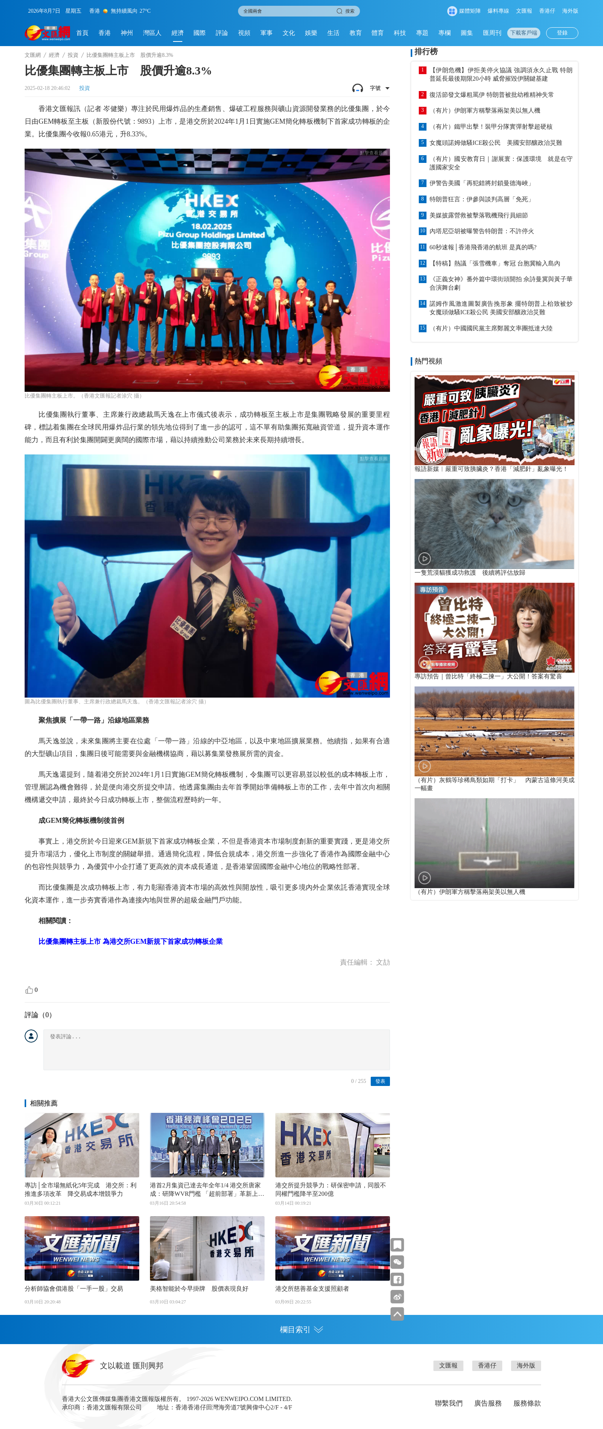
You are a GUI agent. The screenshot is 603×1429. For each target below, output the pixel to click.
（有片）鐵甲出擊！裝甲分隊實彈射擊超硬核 (491, 126)
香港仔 (547, 11)
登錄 (562, 33)
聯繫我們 (449, 1403)
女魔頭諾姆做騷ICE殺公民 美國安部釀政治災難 (496, 142)
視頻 (244, 33)
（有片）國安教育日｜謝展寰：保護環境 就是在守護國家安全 (501, 163)
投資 (73, 55)
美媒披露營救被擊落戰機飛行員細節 (479, 215)
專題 (422, 33)
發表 (380, 1081)
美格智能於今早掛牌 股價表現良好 (199, 1288)
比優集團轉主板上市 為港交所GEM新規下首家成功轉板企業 (130, 941)
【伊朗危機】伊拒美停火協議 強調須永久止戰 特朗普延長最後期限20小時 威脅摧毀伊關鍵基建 (501, 74)
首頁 (82, 33)
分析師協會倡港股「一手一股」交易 (74, 1288)
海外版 (570, 11)
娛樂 (311, 33)
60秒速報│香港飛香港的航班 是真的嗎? (483, 247)
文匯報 (524, 11)
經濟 (178, 33)
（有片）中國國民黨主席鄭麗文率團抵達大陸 (491, 328)
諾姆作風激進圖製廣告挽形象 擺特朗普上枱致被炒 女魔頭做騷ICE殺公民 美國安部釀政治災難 (501, 307)
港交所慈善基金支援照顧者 (312, 1288)
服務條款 (527, 1403)
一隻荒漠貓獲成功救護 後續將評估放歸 (470, 572)
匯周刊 (492, 33)
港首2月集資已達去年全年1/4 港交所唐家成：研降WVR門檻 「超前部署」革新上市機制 (207, 1190)
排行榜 (426, 51)
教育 (356, 33)
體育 (377, 33)
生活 (333, 33)
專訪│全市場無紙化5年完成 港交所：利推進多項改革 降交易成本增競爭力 (81, 1189)
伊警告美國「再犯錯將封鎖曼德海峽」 (482, 183)
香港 (104, 33)
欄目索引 (301, 1329)
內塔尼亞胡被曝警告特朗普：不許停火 (482, 231)
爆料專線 (498, 11)
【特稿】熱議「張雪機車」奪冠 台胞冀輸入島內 (495, 263)
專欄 (444, 33)
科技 (400, 33)
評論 (222, 33)
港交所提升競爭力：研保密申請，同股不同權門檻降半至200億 (330, 1189)
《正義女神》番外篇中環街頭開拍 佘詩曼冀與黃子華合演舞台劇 (501, 283)
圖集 (467, 33)
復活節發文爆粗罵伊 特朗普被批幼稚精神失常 (492, 94)
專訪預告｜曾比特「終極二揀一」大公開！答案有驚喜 (488, 676)
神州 (127, 33)
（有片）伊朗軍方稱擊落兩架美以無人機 (485, 110)
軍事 (266, 33)
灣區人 (152, 33)
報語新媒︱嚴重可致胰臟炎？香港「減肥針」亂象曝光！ (491, 469)
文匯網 (33, 55)
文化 (289, 33)
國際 (199, 33)
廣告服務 (488, 1403)
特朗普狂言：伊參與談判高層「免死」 (482, 199)
